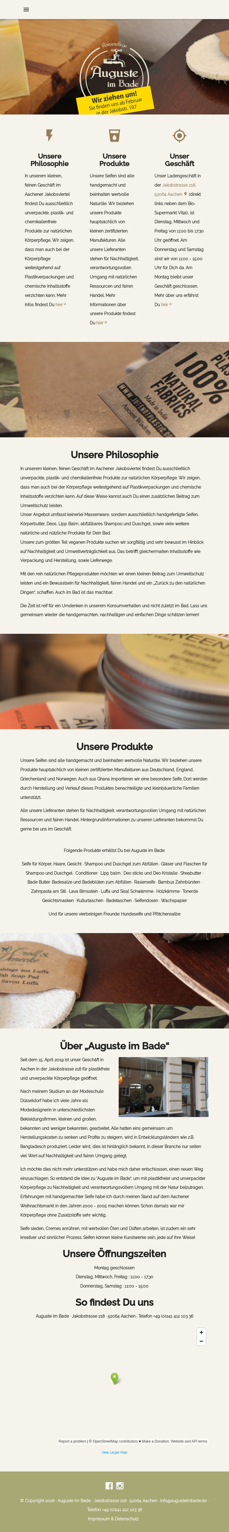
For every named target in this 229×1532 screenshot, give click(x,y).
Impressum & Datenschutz (113, 1518)
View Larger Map (114, 1452)
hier (61, 304)
